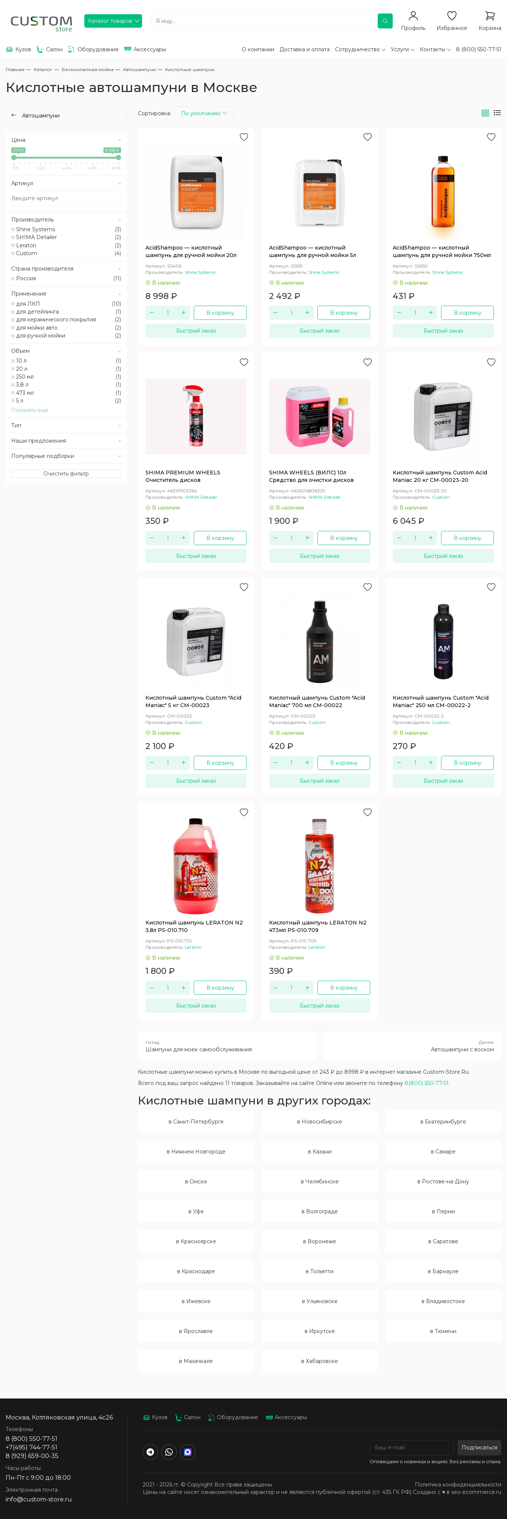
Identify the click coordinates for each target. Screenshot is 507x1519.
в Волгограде (320, 1211)
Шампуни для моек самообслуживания (226, 1045)
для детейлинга (68, 312)
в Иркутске (320, 1331)
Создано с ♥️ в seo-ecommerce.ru (457, 1492)
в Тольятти (320, 1271)
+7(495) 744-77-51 (31, 1447)
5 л (68, 401)
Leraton (68, 245)
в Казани (320, 1151)
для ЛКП (68, 304)
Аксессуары (286, 1417)
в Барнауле (443, 1271)
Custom (68, 253)
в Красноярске (196, 1241)
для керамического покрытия (68, 319)
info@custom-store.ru (39, 1499)
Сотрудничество (357, 49)
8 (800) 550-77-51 (478, 49)
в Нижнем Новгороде (196, 1151)
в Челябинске (320, 1181)
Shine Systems (68, 229)
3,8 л (68, 384)
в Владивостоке (443, 1301)
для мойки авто (68, 328)
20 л (68, 369)
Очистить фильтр (66, 473)
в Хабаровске (319, 1361)
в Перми (443, 1211)
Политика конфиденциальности (458, 1484)
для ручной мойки (68, 335)
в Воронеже (319, 1241)
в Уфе (196, 1211)
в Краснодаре (196, 1271)
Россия (68, 278)
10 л (68, 361)
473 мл (68, 393)
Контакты (432, 49)
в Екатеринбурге (443, 1121)
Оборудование (233, 1417)
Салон (187, 1417)
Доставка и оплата (305, 49)
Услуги (400, 49)
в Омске (196, 1181)
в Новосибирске (319, 1121)
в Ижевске (196, 1301)
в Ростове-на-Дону (443, 1181)
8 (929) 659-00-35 (32, 1456)
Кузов (155, 1417)
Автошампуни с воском (412, 1045)
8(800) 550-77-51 (427, 1083)
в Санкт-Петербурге (196, 1121)
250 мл (68, 377)
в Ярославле (196, 1331)
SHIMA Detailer (68, 237)
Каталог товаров (110, 21)
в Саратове (443, 1241)
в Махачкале (196, 1361)
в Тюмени (443, 1331)
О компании (258, 49)
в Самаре (443, 1151)
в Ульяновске (320, 1301)
